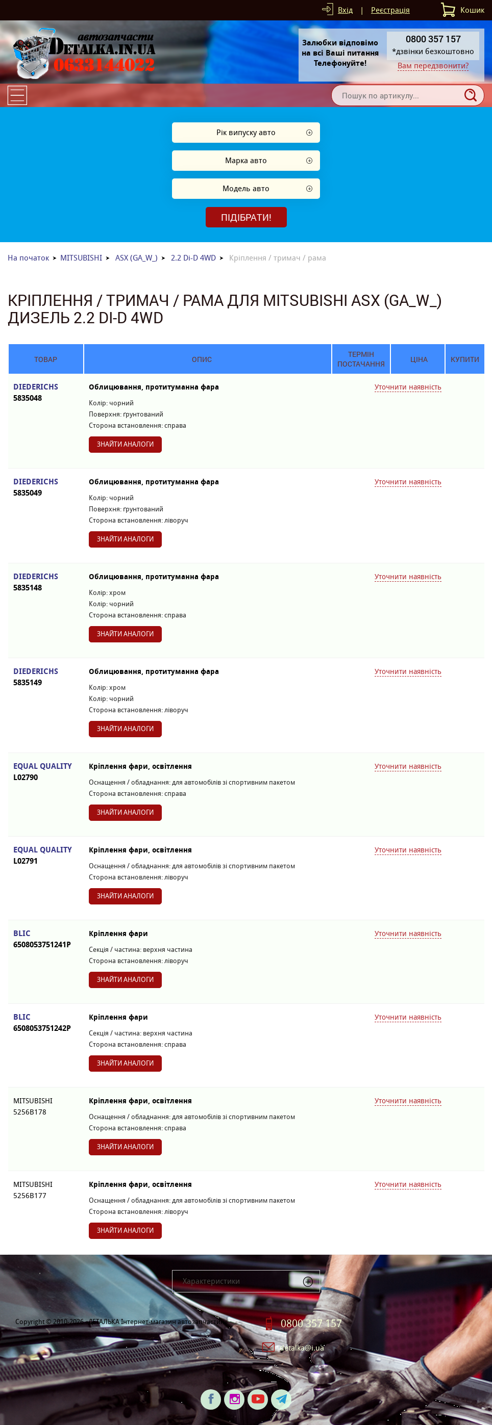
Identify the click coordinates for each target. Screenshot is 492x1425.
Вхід (345, 10)
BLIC (46, 939)
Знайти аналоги (125, 444)
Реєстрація (390, 10)
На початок (28, 258)
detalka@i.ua (302, 1348)
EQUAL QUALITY (46, 772)
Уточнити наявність (408, 387)
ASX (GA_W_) (136, 258)
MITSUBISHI (81, 258)
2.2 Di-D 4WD (193, 258)
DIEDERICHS (46, 393)
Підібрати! (246, 217)
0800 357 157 (311, 1323)
